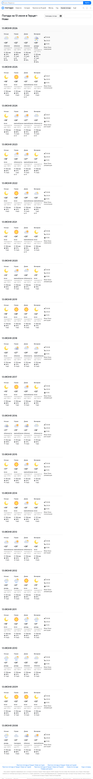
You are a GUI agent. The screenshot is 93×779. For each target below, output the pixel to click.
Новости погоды (72, 767)
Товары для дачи (46, 769)
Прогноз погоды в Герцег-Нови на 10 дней (49, 767)
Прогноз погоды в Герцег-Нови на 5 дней (62, 765)
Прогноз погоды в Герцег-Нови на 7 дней (16, 767)
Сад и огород (86, 767)
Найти (87, 3)
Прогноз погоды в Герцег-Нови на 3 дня (30, 765)
